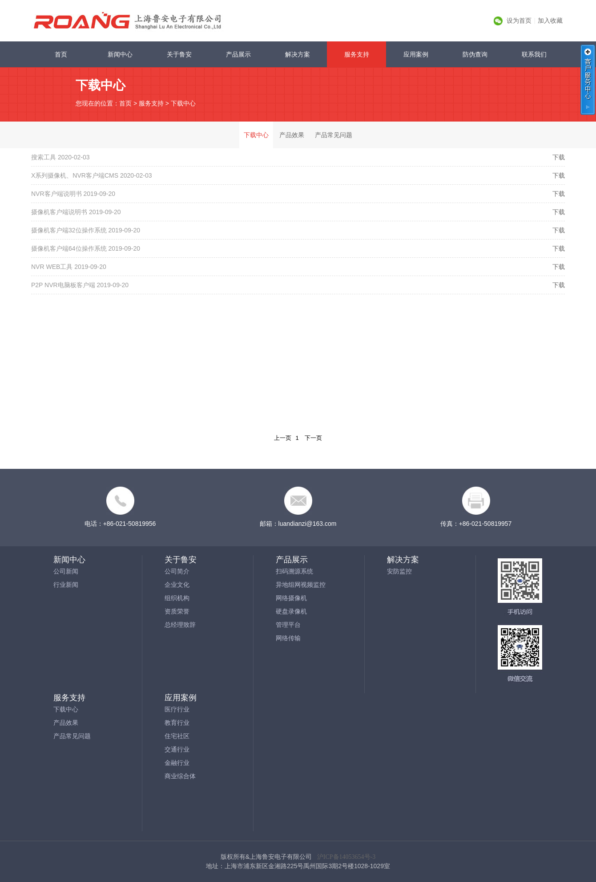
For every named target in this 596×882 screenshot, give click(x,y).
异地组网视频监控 (301, 584)
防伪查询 (475, 54)
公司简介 (177, 571)
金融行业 (177, 762)
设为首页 (519, 20)
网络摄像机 (291, 598)
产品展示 (238, 54)
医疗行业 (177, 709)
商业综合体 (180, 776)
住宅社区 (177, 736)
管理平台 (288, 624)
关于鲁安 (179, 54)
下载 (558, 157)
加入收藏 (550, 20)
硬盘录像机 (291, 611)
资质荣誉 (177, 611)
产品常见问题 (333, 134)
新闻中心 (120, 54)
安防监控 (399, 571)
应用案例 (415, 54)
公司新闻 (65, 571)
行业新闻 (65, 584)
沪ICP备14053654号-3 (346, 857)
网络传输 (288, 638)
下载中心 (183, 103)
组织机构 (177, 598)
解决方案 (297, 54)
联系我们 (534, 54)
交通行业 (177, 749)
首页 (61, 54)
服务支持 (356, 54)
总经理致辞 (180, 624)
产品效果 (291, 134)
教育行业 (177, 722)
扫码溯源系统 (294, 571)
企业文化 (177, 584)
